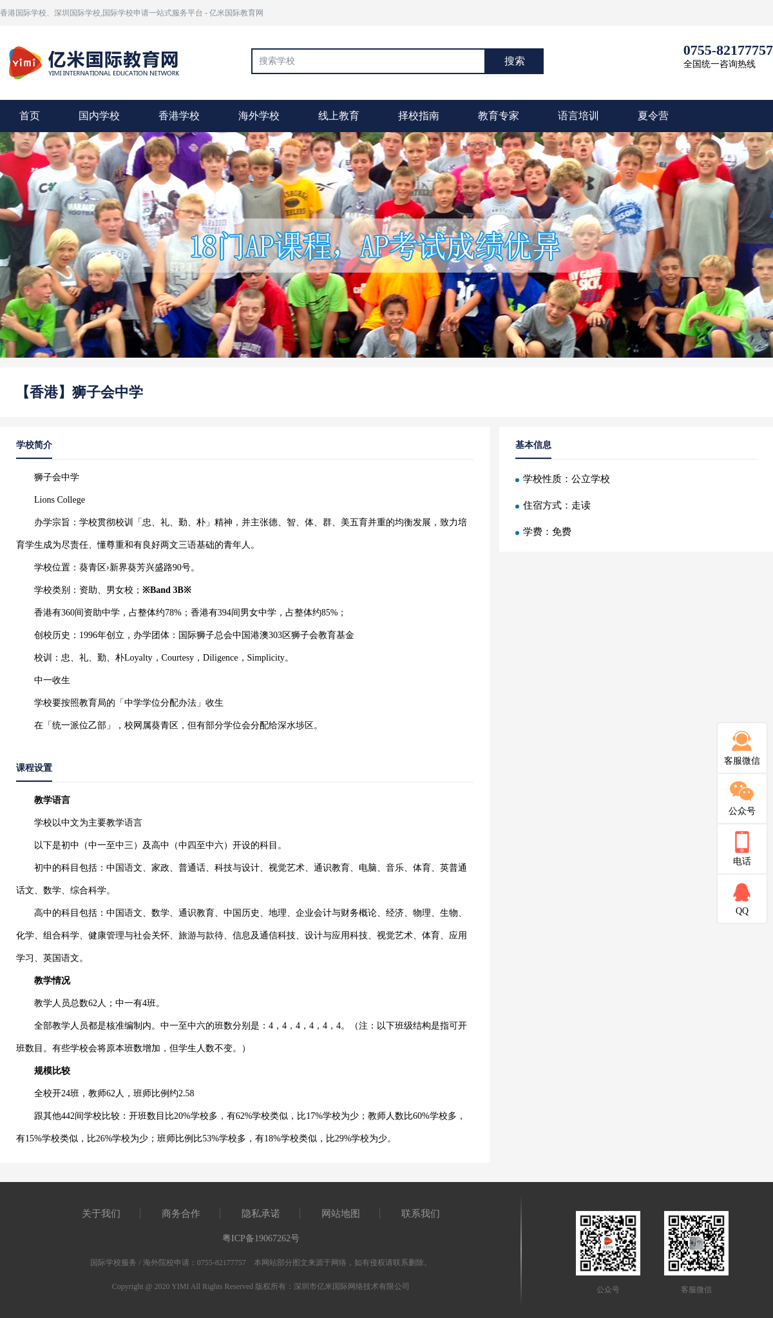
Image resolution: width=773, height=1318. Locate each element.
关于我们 (101, 1213)
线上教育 (338, 115)
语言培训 (578, 115)
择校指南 (418, 115)
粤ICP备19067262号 (261, 1238)
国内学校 (99, 115)
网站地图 (340, 1213)
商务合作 (181, 1213)
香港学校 (179, 115)
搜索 (514, 60)
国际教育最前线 (100, 61)
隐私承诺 (261, 1213)
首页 (29, 115)
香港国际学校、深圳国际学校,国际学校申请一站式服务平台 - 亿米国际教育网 (131, 12)
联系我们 (420, 1213)
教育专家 (498, 115)
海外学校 (259, 115)
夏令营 (653, 115)
